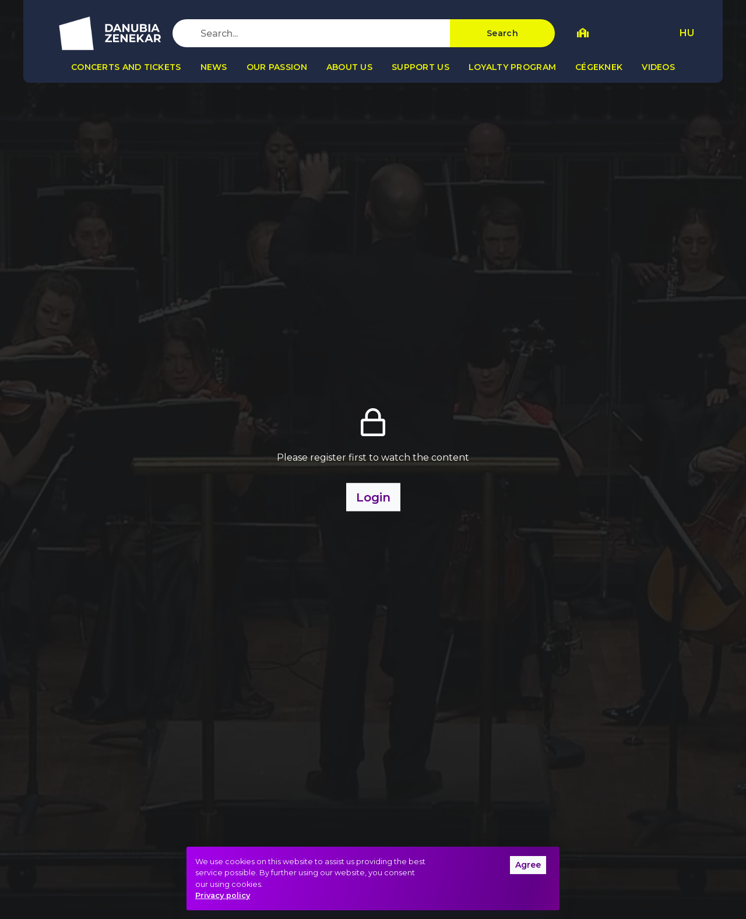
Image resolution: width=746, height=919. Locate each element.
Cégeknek (598, 67)
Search (502, 33)
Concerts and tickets (126, 67)
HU (687, 32)
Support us (420, 67)
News (213, 67)
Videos (658, 67)
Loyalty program (512, 67)
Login (373, 497)
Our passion (277, 67)
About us (349, 67)
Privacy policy (222, 895)
